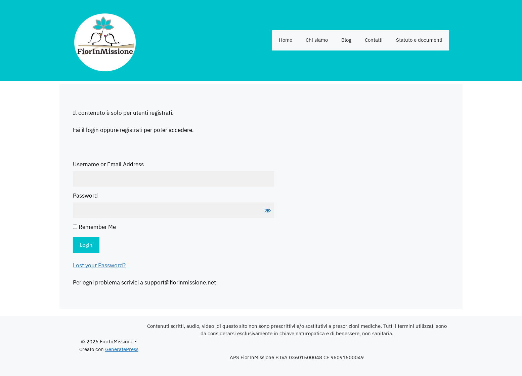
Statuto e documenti (419, 40)
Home (285, 40)
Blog (346, 40)
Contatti (374, 40)
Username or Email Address (108, 165)
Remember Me (94, 227)
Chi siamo (317, 40)
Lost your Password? (99, 265)
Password (85, 196)
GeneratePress (121, 349)
